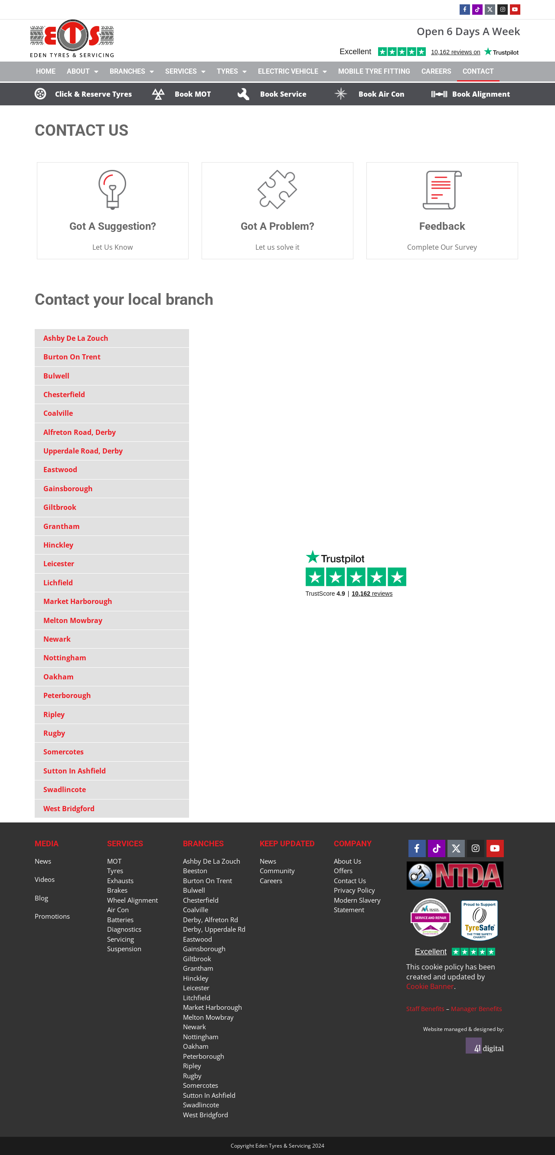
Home (46, 71)
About (82, 71)
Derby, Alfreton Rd (210, 919)
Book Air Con (382, 94)
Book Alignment (481, 94)
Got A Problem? (277, 226)
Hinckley (58, 545)
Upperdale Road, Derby (83, 451)
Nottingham (64, 657)
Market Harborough (77, 601)
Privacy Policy (354, 890)
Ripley (54, 714)
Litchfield (196, 997)
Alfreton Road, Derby (79, 432)
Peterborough (67, 695)
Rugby (54, 733)
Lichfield (58, 582)
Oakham (58, 677)
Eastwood (60, 469)
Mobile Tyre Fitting (374, 71)
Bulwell (56, 376)
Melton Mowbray (72, 620)
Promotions (52, 916)
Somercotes (63, 752)
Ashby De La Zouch (75, 338)
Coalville (58, 413)
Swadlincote (64, 789)
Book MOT (193, 94)
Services (185, 71)
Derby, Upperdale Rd (214, 929)
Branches (132, 71)
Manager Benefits (476, 1009)
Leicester (58, 563)
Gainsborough (68, 488)
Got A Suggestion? (112, 226)
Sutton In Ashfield (74, 771)
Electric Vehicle (292, 71)
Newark (57, 639)
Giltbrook (59, 507)
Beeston (195, 870)
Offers (343, 870)
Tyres (232, 71)
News (43, 861)
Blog (41, 898)
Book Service (283, 94)
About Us (347, 861)
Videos (45, 879)
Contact (478, 71)
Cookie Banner (430, 986)
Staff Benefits (425, 1009)
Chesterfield (64, 394)
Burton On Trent (72, 357)
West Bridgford (69, 808)
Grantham (61, 526)
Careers (436, 71)
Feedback (442, 226)
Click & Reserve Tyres (93, 94)
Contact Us (350, 880)
